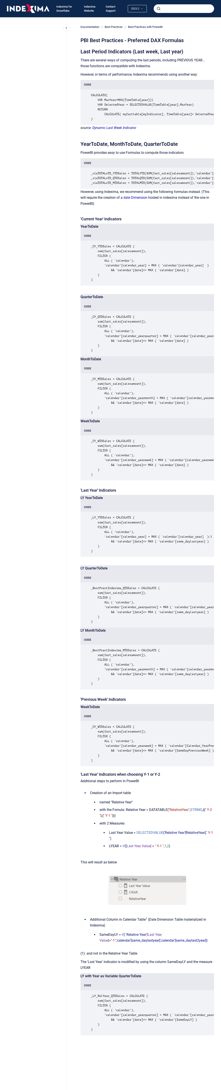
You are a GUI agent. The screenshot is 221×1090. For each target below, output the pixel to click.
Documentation (90, 27)
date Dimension (135, 197)
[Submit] (158, 8)
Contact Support (110, 9)
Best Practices (114, 27)
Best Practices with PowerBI (145, 27)
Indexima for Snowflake (64, 9)
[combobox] (184, 9)
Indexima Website (89, 9)
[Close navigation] (66, 27)
